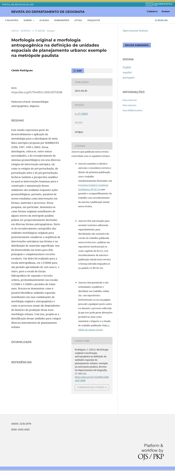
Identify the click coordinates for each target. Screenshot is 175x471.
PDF (79, 70)
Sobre (28, 20)
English (127, 67)
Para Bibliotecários (133, 110)
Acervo (25, 30)
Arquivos (93, 20)
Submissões (61, 20)
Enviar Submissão (137, 45)
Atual (78, 20)
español (127, 72)
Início (15, 30)
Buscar (161, 20)
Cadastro (11, 20)
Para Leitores (130, 100)
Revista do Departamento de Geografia (48, 12)
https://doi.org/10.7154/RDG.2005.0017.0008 (36, 92)
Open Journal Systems (135, 30)
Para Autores (129, 105)
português (128, 77)
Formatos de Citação (90, 387)
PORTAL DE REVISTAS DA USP (18, 4)
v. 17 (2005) (38, 30)
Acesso (44, 20)
